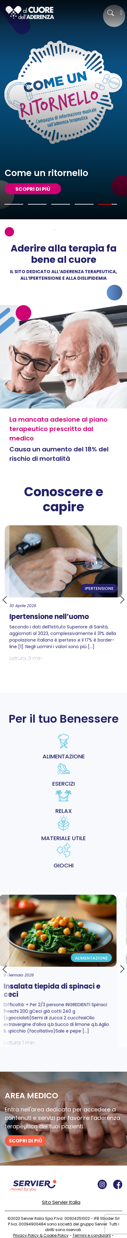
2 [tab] (17, 229)
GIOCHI (63, 855)
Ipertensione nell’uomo (49, 617)
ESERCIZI (63, 774)
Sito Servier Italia (61, 1202)
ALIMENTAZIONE (63, 746)
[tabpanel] (63, 109)
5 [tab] (55, 229)
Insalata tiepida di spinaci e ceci (56, 990)
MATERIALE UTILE (63, 828)
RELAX (63, 801)
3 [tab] (30, 229)
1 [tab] (5, 229)
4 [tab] (42, 229)
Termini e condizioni (92, 1235)
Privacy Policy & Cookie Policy (41, 1235)
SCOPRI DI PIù (32, 189)
